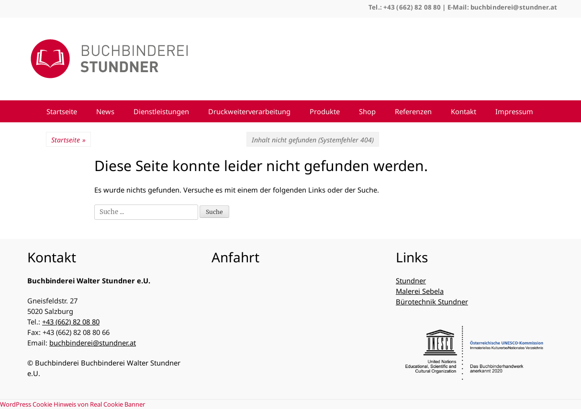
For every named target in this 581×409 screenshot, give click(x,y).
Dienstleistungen (161, 111)
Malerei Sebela (420, 291)
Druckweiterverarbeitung (249, 111)
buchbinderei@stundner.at (92, 342)
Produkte (325, 111)
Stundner (411, 280)
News (105, 111)
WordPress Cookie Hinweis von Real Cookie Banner (72, 404)
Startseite (61, 111)
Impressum (514, 111)
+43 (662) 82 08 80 (71, 321)
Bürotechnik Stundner (432, 301)
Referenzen (413, 111)
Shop (367, 111)
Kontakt (463, 111)
